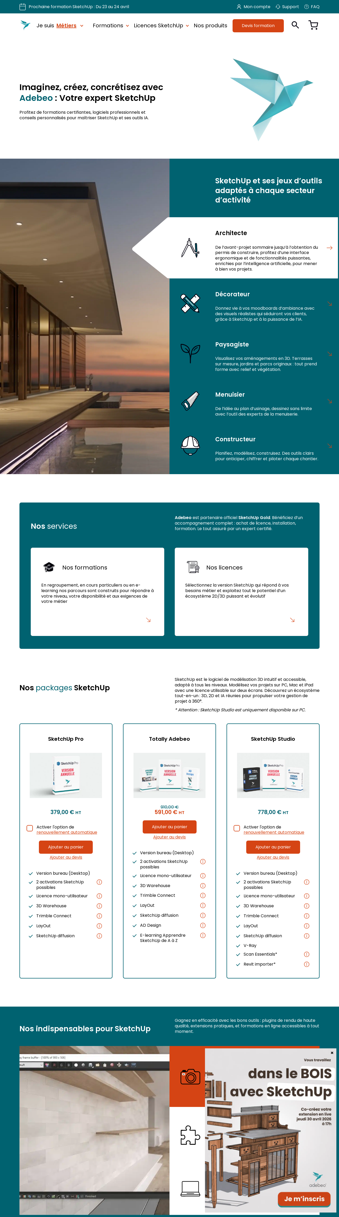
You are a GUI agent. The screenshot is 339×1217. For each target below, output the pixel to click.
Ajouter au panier (66, 847)
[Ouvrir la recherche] (295, 25)
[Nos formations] (97, 592)
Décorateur (232, 294)
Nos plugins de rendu (247, 1061)
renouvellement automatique (67, 832)
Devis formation (258, 26)
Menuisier (230, 394)
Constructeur (235, 439)
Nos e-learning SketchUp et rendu (256, 1182)
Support (287, 6)
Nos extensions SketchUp (252, 1123)
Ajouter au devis (66, 857)
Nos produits (210, 25)
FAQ (312, 6)
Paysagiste (232, 344)
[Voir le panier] (313, 26)
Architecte (231, 233)
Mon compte (253, 6)
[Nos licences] (241, 592)
